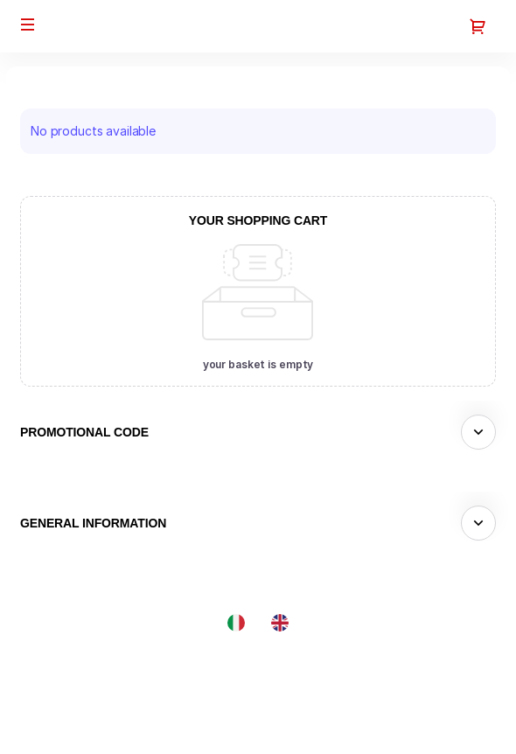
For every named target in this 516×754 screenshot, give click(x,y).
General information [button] (93, 523)
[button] (28, 24)
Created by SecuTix (397, 667)
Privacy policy (380, 726)
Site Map (365, 687)
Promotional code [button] (84, 432)
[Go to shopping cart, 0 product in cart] (477, 26)
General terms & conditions (417, 706)
